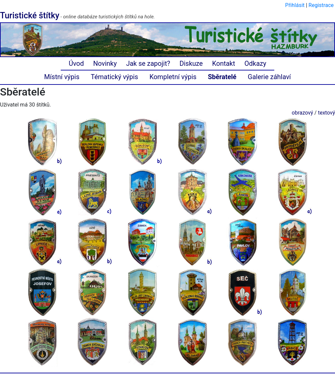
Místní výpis (61, 77)
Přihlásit (295, 5)
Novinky (105, 63)
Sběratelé (222, 77)
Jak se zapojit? (148, 63)
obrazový (302, 113)
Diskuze (191, 63)
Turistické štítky (29, 15)
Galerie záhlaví (269, 77)
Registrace (321, 5)
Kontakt (223, 63)
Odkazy (255, 63)
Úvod (76, 63)
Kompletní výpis (173, 77)
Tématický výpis (114, 77)
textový (326, 113)
